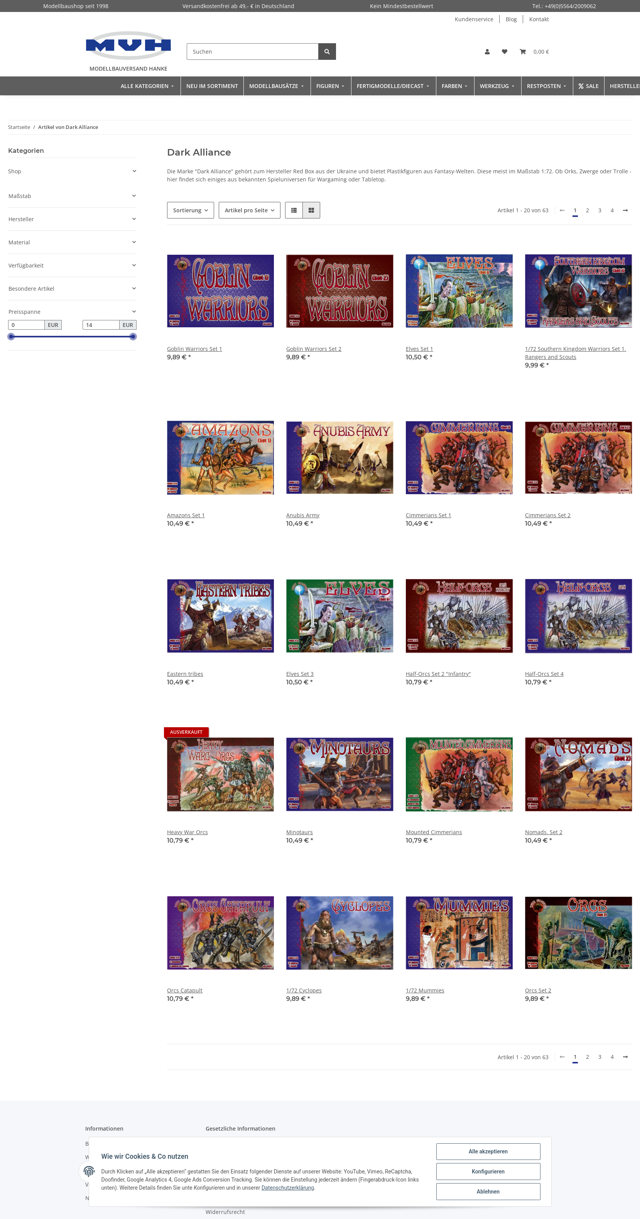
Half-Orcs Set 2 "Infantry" (438, 673)
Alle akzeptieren (488, 1151)
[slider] (11, 337)
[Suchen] (253, 51)
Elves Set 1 (419, 348)
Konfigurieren (488, 1171)
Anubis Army (302, 515)
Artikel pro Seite (246, 210)
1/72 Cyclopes (304, 990)
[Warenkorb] (534, 51)
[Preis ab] (26, 325)
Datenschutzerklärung (288, 1188)
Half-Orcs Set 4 (544, 673)
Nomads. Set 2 (543, 832)
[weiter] (625, 210)
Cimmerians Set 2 (548, 515)
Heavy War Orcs (187, 832)
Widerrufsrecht (225, 1212)
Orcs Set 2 (538, 990)
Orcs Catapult (185, 990)
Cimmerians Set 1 (428, 515)
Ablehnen (488, 1192)
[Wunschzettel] (504, 51)
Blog (511, 19)
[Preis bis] (101, 325)
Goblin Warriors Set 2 (313, 348)
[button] (487, 51)
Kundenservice (474, 19)
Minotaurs (299, 832)
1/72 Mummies (425, 990)
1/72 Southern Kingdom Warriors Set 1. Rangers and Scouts (575, 353)
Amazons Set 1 (186, 515)
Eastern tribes (185, 673)
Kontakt (539, 19)
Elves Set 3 (300, 673)
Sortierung (187, 210)
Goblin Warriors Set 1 (194, 348)
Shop (14, 171)
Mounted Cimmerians (434, 832)
